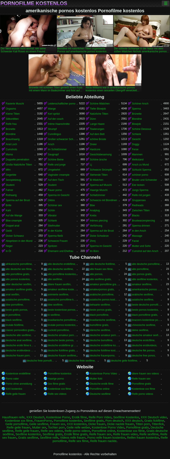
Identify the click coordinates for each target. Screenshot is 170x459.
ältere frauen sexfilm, (59, 284)
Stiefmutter (54, 225)
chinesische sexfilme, (144, 325)
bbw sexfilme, (55, 304)
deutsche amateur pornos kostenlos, (104, 335)
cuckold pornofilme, (59, 330)
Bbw (92, 205)
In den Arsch (139, 230)
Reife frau (11, 123)
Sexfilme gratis (94, 420)
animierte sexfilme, (58, 294)
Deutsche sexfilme (100, 393)
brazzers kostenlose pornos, (146, 320)
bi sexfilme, (54, 314)
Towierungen (97, 129)
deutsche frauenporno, (102, 355)
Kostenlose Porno (58, 417)
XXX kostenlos (14, 388)
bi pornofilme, (13, 314)
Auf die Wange (14, 215)
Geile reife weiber (78, 427)
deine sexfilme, (140, 330)
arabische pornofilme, (102, 294)
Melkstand (138, 159)
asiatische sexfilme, (143, 299)
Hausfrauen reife (13, 417)
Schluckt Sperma (141, 169)
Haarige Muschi (98, 190)
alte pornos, (96, 274)
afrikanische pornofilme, (19, 264)
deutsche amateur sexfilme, (146, 335)
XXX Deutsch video (154, 417)
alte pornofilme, (140, 269)
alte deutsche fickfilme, (102, 264)
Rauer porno (55, 190)
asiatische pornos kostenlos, (104, 299)
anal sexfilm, (13, 294)
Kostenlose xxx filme (59, 388)
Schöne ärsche (98, 159)
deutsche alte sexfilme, (19, 335)
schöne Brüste (98, 139)
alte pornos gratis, (142, 274)
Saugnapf (53, 154)
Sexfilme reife (49, 437)
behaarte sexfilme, (100, 304)
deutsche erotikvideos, (144, 345)
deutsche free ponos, (144, 355)
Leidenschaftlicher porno (61, 103)
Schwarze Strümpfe (101, 169)
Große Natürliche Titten (19, 164)
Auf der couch (55, 118)
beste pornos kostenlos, (145, 309)
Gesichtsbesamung (101, 154)
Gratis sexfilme (28, 437)
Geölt (9, 230)
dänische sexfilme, (100, 330)
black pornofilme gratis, (145, 314)
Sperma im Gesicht (58, 195)
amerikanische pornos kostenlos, (146, 289)
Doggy (135, 144)
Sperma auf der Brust (18, 200)
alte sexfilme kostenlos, (145, 279)
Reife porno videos (142, 393)
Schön (51, 210)
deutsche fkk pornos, (143, 350)
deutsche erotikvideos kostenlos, (20, 350)
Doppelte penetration (17, 159)
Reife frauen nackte (103, 441)
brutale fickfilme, (15, 325)
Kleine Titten (13, 113)
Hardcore (95, 149)
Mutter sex (39, 427)
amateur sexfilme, (142, 284)
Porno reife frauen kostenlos (106, 437)
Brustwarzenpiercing (143, 220)
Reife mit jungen (141, 195)
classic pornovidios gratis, (20, 330)
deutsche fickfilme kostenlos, (104, 350)
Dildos (51, 200)
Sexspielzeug (13, 179)
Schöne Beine (56, 159)
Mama (9, 154)
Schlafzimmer (97, 195)
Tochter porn (56, 427)
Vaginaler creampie (59, 174)
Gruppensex (139, 200)
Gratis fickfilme (154, 420)
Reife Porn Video (100, 417)
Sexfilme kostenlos (28, 434)
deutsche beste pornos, (61, 340)
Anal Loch (11, 144)
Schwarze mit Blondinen (103, 200)
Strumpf (52, 129)
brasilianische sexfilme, (103, 320)
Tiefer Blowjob (98, 108)
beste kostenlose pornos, (62, 309)
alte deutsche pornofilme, (146, 264)
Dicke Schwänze (99, 235)
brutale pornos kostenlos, (62, 325)
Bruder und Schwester (144, 179)
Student (10, 185)
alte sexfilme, (55, 279)
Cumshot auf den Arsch (145, 251)
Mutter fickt (96, 378)
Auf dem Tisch (56, 179)
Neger (9, 246)
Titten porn (143, 424)
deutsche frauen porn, (18, 355)
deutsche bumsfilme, (101, 340)
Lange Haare (97, 123)
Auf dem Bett (97, 134)
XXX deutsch (134, 420)
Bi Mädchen (96, 179)
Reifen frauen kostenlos (143, 437)
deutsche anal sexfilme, (19, 340)
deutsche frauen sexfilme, (62, 355)
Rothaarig (11, 195)
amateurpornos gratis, (102, 289)
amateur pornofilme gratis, (104, 284)
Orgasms (11, 108)
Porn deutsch (114, 420)
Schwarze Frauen (58, 240)
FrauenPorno (43, 420)
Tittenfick (158, 424)
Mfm (8, 169)
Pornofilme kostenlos (33, 3)
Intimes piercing (99, 220)
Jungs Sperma (140, 190)
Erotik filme (79, 417)
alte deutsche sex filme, (19, 269)
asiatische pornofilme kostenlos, (62, 299)
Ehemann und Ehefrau (60, 251)
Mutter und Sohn (141, 246)
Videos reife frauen (73, 437)
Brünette (136, 113)
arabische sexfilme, (143, 294)
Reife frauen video (125, 434)
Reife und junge (57, 164)
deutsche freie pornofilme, (41, 360)
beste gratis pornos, (17, 309)
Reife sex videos (57, 393)
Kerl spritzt (54, 113)
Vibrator (52, 215)
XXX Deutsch (35, 417)
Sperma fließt (55, 235)
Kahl (8, 210)
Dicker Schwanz (15, 235)
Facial (135, 240)
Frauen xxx (57, 424)
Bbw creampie (14, 220)
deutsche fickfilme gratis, (61, 350)
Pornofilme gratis (141, 383)
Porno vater (12, 378)
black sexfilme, (14, 320)
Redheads (138, 205)
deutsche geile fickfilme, (124, 360)
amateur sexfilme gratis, (19, 289)
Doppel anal (12, 225)
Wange (52, 108)
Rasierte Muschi (15, 103)
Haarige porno (56, 378)
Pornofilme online (100, 388)
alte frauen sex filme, (101, 269)
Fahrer (9, 190)
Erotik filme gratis (76, 434)
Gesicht (136, 139)
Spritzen (52, 246)
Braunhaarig (12, 139)
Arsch (51, 144)
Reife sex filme (78, 441)
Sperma (136, 108)
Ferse (135, 149)
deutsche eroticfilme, (143, 340)
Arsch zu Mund (140, 164)
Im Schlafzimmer (57, 149)
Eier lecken (138, 185)
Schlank (136, 134)
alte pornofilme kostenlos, (62, 274)
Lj (91, 164)
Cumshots (11, 149)
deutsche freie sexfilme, (82, 360)
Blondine (137, 118)
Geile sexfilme (38, 424)
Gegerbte (11, 174)
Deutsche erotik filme (102, 383)
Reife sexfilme (149, 434)
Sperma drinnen (141, 225)
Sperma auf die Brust (102, 230)
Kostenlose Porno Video (103, 373)
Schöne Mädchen (100, 103)
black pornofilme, (99, 314)
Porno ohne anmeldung (19, 383)
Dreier (93, 144)
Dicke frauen (97, 424)
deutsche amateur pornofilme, (62, 335)
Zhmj (93, 240)
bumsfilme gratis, (99, 325)
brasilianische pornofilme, (62, 320)
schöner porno (140, 174)
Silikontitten (12, 118)
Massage (137, 235)
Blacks (135, 215)
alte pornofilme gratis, (18, 274)
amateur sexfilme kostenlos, (62, 289)
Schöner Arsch (140, 103)
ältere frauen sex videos (145, 373)
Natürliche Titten (99, 113)
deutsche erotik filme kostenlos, (20, 345)
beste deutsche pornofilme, (146, 304)
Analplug (95, 210)
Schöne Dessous (141, 129)
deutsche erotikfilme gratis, (62, 345)
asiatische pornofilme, (18, 299)
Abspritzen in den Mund (19, 240)
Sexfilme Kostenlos (126, 417)
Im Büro (94, 251)
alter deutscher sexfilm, (19, 284)
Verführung (96, 225)
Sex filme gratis (56, 383)
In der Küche (55, 230)
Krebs (93, 215)
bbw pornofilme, (15, 304)
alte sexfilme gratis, (101, 279)
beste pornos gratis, (101, 309)
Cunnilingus (54, 134)
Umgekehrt (54, 169)
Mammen (137, 154)
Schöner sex (55, 205)
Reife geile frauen (16, 393)
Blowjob (136, 123)
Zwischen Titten (140, 210)
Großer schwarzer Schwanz (62, 139)
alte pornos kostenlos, (18, 279)
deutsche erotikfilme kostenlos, (104, 345)
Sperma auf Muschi (101, 185)
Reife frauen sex (141, 378)
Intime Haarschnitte (59, 123)
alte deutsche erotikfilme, (62, 264)
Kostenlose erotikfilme (18, 373)
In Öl (8, 251)
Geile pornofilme (16, 424)
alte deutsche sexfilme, (61, 269)
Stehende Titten (99, 174)
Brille (8, 205)
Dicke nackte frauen (120, 424)
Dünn (93, 118)
